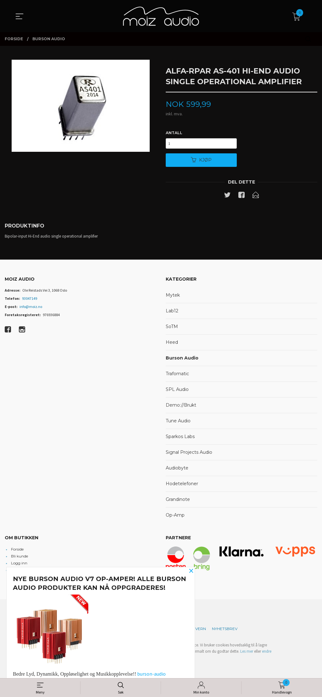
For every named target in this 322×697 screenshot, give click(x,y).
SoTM (172, 328)
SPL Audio (177, 391)
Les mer (246, 653)
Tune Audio (178, 422)
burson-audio (151, 674)
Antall (174, 132)
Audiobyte (177, 469)
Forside (17, 550)
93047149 (29, 300)
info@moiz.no (30, 308)
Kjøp (201, 161)
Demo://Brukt (181, 406)
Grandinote (178, 501)
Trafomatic (177, 375)
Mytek (173, 296)
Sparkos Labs (180, 438)
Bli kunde (19, 557)
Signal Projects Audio (189, 454)
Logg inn (19, 564)
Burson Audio (182, 359)
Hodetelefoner (182, 485)
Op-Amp (175, 516)
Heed (172, 344)
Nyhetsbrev (224, 630)
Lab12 (172, 312)
